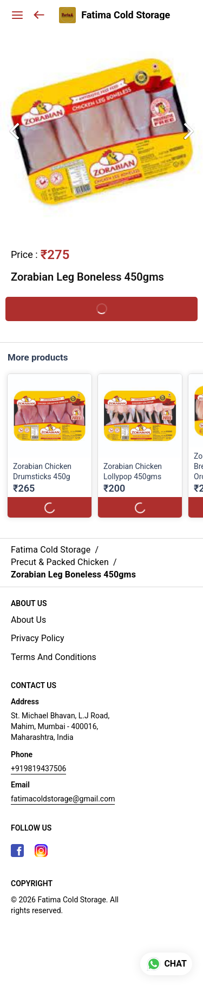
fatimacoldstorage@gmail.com (63, 798)
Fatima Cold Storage (125, 15)
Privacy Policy (37, 638)
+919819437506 (38, 768)
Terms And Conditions (53, 657)
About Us (28, 620)
